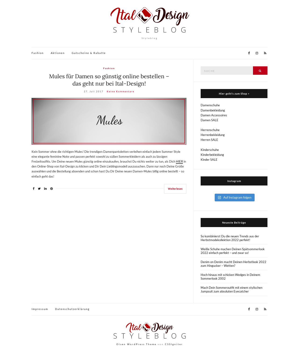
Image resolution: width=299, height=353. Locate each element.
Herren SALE (209, 140)
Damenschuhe (210, 105)
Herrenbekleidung (213, 135)
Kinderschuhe (210, 150)
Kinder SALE (209, 159)
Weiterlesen (175, 188)
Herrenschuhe (210, 130)
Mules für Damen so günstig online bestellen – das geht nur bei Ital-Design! (109, 80)
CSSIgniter (174, 344)
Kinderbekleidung (212, 155)
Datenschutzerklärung (72, 308)
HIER (179, 161)
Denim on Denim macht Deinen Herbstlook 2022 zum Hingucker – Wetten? (233, 263)
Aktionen (58, 52)
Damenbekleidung (213, 110)
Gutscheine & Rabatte (89, 52)
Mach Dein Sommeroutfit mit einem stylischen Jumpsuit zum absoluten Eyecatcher (231, 289)
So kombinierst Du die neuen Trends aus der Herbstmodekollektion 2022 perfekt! (230, 238)
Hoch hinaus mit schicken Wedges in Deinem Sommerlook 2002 (230, 276)
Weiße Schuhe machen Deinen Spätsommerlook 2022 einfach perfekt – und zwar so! (233, 251)
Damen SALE (209, 120)
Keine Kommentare (120, 91)
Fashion (38, 52)
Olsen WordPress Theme (136, 344)
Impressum (40, 308)
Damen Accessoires (214, 115)
